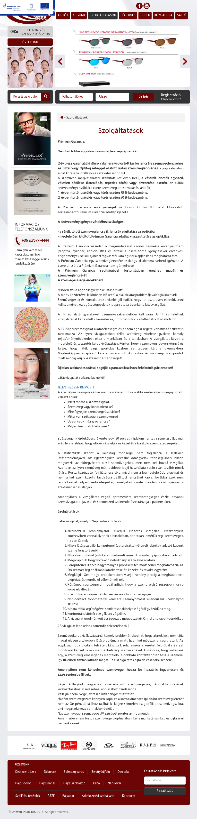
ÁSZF (51, 796)
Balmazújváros (74, 771)
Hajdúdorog (23, 783)
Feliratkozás (165, 790)
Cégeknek (128, 15)
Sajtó (181, 15)
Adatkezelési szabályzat (98, 796)
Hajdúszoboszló (74, 783)
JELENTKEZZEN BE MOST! (76, 387)
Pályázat (68, 796)
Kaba (96, 783)
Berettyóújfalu (101, 771)
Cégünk (79, 15)
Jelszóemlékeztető (171, 99)
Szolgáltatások (103, 15)
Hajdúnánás (47, 783)
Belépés (144, 96)
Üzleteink (22, 764)
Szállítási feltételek (27, 796)
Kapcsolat (128, 796)
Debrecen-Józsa (25, 771)
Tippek (145, 15)
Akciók (63, 15)
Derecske (123, 771)
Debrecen (50, 771)
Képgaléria (163, 15)
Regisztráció (171, 95)
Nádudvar (114, 783)
